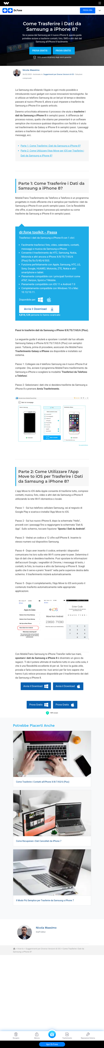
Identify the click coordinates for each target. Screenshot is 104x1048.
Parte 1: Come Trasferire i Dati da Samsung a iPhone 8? (51, 145)
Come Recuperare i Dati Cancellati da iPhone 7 (38, 841)
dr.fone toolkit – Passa (38, 232)
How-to (20, 949)
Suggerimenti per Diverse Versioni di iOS (58, 74)
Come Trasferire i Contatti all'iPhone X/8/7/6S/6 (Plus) (42, 782)
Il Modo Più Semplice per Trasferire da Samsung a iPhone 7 (45, 900)
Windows (40, 299)
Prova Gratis (39, 50)
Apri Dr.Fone (52, 1044)
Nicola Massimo (31, 70)
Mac (49, 299)
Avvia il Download (35, 309)
